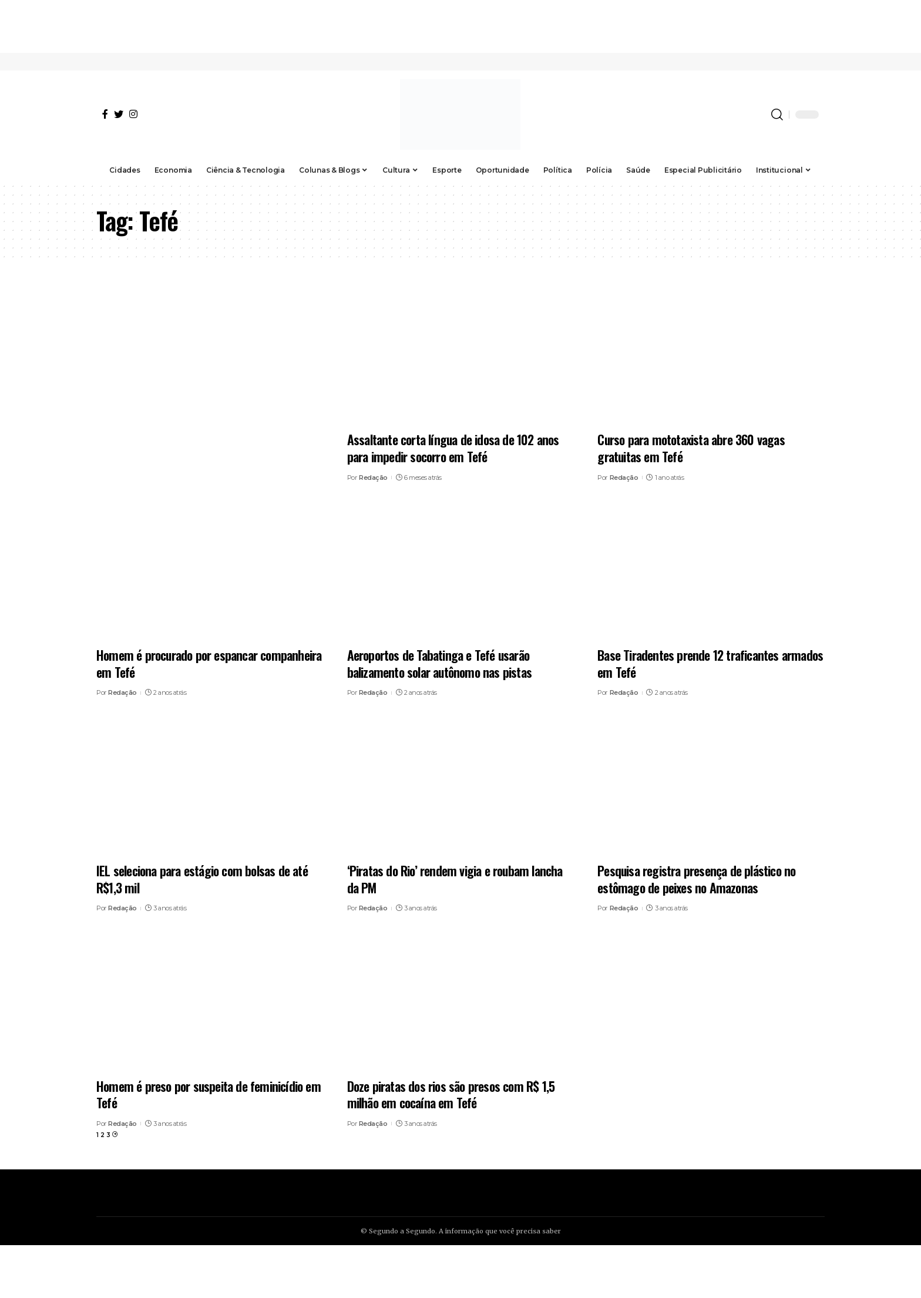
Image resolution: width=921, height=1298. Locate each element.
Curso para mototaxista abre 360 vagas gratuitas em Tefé (690, 448)
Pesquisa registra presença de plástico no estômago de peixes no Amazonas (696, 879)
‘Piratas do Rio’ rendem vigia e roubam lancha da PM (455, 879)
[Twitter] (118, 114)
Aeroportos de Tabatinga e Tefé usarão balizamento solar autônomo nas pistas (439, 663)
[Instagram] (133, 114)
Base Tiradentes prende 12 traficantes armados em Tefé (710, 663)
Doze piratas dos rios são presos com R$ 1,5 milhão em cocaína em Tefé (451, 1094)
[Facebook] (105, 114)
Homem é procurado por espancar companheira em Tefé (208, 663)
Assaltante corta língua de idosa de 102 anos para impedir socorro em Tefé (453, 448)
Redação (373, 477)
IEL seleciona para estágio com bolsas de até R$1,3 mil (202, 879)
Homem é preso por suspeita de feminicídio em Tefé (208, 1094)
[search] (777, 115)
